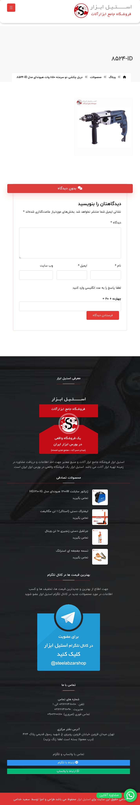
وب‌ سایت (46, 264)
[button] (11, 9)
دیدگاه (116, 221)
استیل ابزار (84, 797)
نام (118, 264)
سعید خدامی (21, 797)
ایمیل (82, 264)
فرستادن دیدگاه (103, 313)
